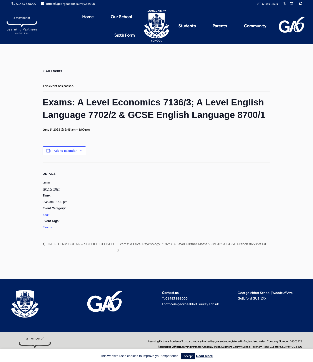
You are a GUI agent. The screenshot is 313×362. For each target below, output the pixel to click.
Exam (46, 214)
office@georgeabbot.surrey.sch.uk (67, 4)
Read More (204, 356)
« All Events (52, 71)
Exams (47, 227)
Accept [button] (188, 356)
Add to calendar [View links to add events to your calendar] (65, 150)
